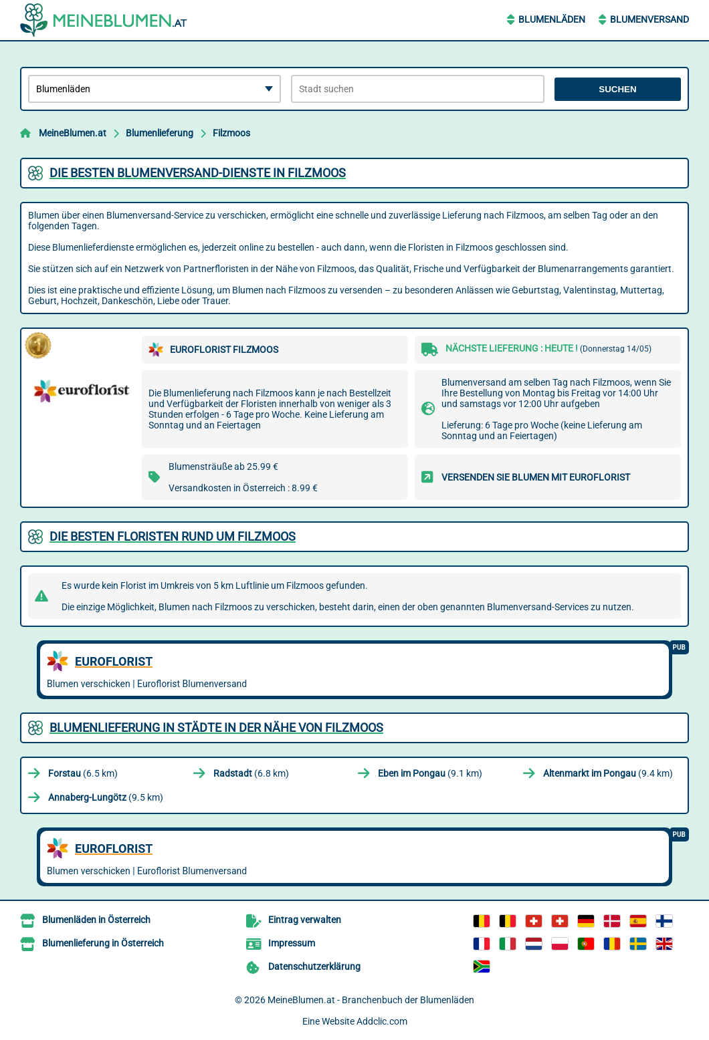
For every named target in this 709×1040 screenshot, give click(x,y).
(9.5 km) (105, 797)
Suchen (617, 89)
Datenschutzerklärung (314, 966)
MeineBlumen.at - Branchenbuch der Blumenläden (371, 1000)
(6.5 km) (83, 773)
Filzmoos (231, 133)
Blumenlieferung (159, 133)
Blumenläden (551, 19)
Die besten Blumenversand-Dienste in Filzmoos (197, 173)
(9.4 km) (608, 773)
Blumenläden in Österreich (96, 919)
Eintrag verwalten (304, 919)
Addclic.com (382, 1021)
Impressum (291, 943)
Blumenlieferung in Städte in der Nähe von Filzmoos (216, 728)
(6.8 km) (251, 773)
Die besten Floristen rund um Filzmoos (172, 536)
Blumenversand (649, 19)
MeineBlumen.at (72, 133)
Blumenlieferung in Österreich (103, 943)
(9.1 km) (430, 773)
